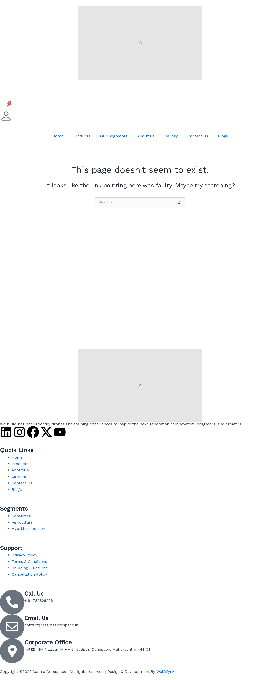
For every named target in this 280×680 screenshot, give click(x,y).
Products (81, 136)
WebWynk (165, 671)
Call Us (34, 593)
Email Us (36, 618)
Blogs (223, 136)
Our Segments (113, 136)
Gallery (171, 136)
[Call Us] (12, 602)
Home (58, 136)
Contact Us (197, 136)
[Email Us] (12, 626)
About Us (146, 136)
